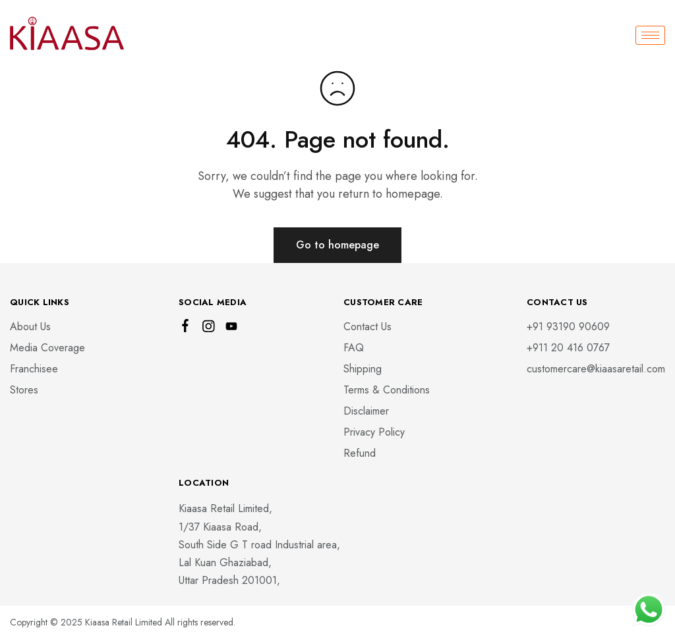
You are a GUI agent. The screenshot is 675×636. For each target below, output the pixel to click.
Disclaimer (366, 411)
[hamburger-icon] (650, 35)
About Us (30, 326)
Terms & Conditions (386, 389)
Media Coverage (47, 347)
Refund (359, 453)
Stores (24, 389)
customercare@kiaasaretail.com (596, 368)
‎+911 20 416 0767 (568, 347)
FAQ (353, 347)
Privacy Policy (374, 432)
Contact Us (367, 326)
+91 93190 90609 (568, 326)
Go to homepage (337, 244)
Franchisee (34, 368)
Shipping (362, 368)
